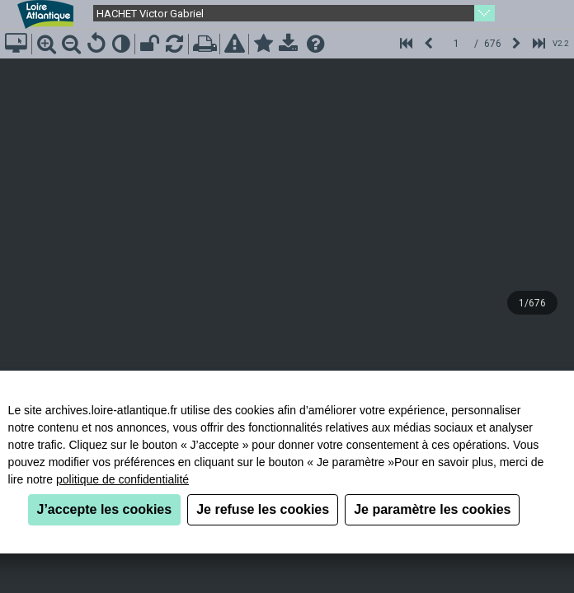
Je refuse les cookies (262, 509)
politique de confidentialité (122, 479)
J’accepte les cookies (104, 509)
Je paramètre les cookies (432, 509)
